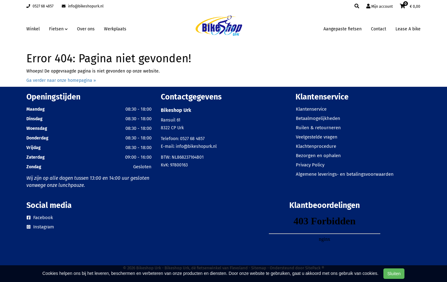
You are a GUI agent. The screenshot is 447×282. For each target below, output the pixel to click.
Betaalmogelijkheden (318, 118)
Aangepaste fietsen (342, 29)
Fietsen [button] (58, 29)
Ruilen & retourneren (318, 127)
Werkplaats (115, 29)
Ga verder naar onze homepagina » (61, 80)
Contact (378, 29)
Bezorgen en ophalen (318, 155)
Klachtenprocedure (316, 146)
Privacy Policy (310, 165)
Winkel (33, 29)
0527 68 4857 (39, 6)
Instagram (40, 227)
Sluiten (394, 273)
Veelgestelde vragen (316, 137)
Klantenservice (311, 109)
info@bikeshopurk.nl (83, 6)
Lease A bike (408, 29)
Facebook (40, 217)
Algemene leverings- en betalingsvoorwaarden (345, 174)
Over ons (86, 29)
